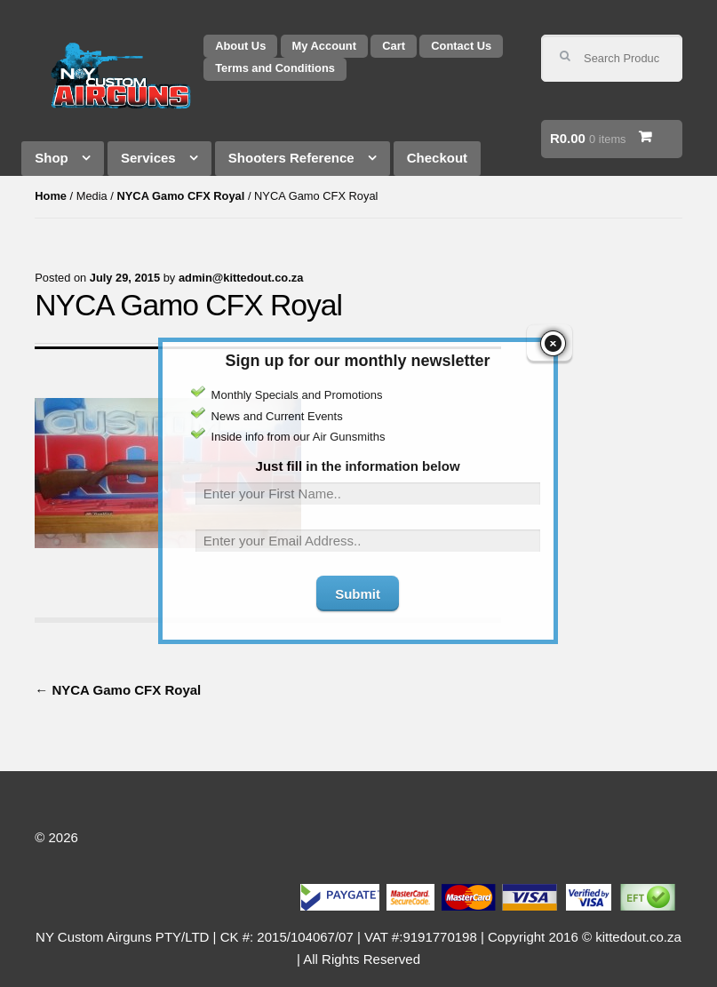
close (553, 330)
